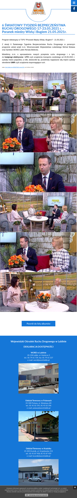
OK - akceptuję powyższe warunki (36, 495)
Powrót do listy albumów (38, 323)
